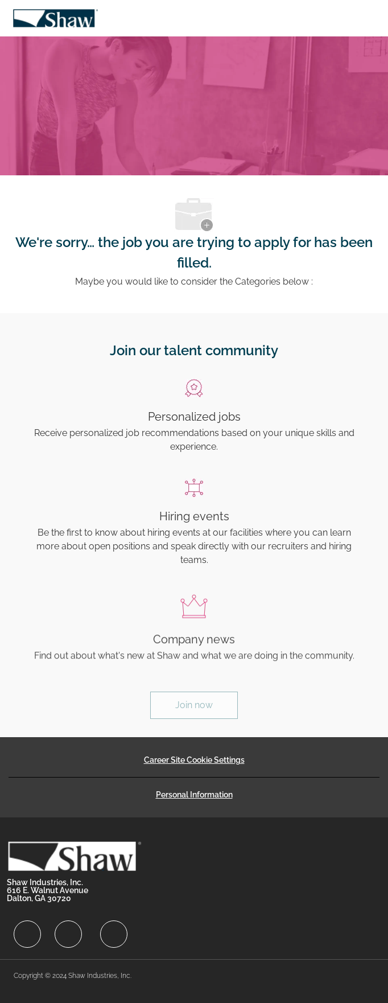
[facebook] (27, 934)
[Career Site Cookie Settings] (194, 760)
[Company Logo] (55, 17)
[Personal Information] (194, 795)
